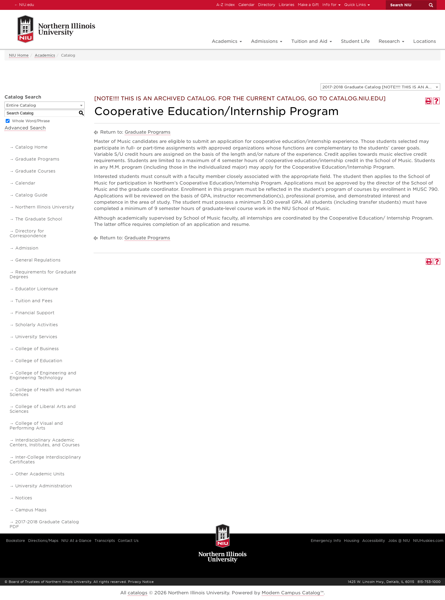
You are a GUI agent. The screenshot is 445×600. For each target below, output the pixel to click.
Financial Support (34, 312)
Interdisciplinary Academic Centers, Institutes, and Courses (45, 442)
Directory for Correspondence (28, 233)
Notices (23, 497)
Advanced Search (25, 128)
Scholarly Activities (36, 324)
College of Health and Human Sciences (45, 392)
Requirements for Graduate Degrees (43, 274)
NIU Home (19, 55)
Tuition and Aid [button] (311, 41)
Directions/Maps (43, 540)
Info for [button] (331, 4)
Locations (424, 41)
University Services (36, 336)
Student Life (355, 41)
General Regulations (37, 260)
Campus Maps (30, 509)
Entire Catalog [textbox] (21, 105)
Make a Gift (308, 4)
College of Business (37, 348)
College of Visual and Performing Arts (36, 425)
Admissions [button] (266, 41)
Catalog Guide (31, 195)
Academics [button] (227, 41)
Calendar (246, 4)
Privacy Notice (141, 582)
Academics (45, 55)
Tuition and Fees (33, 300)
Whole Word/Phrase (31, 121)
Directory (266, 4)
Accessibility (373, 540)
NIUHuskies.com (428, 540)
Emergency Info (326, 540)
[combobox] (380, 86)
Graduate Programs (37, 159)
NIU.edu (23, 4)
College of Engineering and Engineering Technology (43, 375)
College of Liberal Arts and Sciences (43, 409)
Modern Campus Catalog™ (293, 593)
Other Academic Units (39, 473)
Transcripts (105, 540)
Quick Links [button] (357, 4)
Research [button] (391, 41)
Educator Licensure (36, 288)
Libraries (286, 4)
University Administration (43, 485)
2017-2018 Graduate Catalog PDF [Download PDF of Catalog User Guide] (44, 524)
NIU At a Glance (76, 540)
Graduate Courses (35, 171)
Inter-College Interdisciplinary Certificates (45, 459)
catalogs (137, 593)
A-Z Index (225, 4)
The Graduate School (38, 219)
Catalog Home (31, 147)
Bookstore (15, 540)
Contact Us (128, 540)
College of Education (38, 360)
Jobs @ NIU (399, 540)
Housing (351, 540)
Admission (26, 248)
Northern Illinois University (44, 207)
